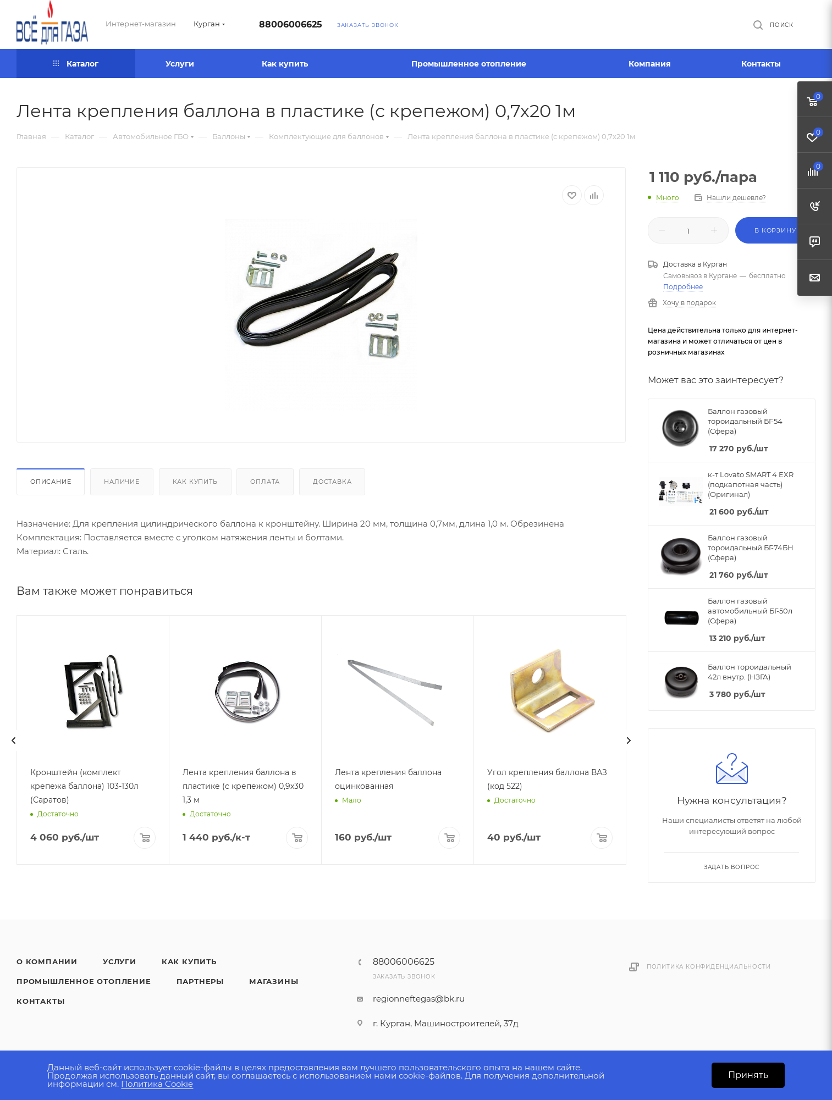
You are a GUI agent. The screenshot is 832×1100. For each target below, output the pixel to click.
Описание (50, 481)
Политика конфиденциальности (709, 966)
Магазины (273, 981)
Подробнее (683, 287)
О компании (47, 961)
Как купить (195, 481)
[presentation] (14, 740)
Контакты (40, 1001)
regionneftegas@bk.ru (419, 998)
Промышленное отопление (83, 981)
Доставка (332, 481)
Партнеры (200, 981)
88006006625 (290, 24)
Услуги (119, 961)
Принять (748, 1075)
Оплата (265, 481)
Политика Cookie (157, 1084)
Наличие (122, 481)
